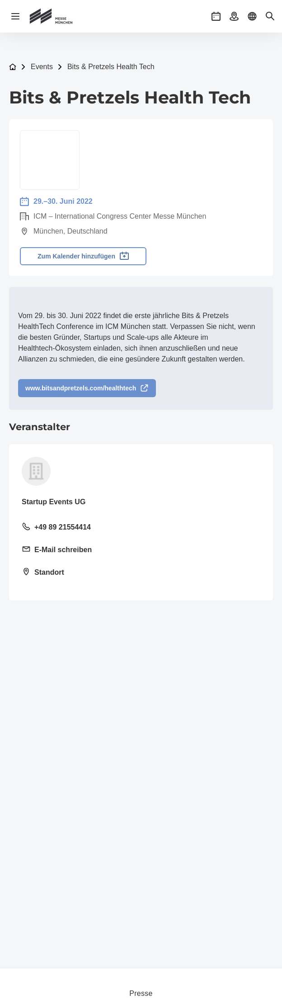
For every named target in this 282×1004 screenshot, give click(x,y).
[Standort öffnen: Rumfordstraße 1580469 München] (141, 572)
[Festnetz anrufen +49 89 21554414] (141, 527)
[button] (216, 16)
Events (42, 66)
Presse (141, 993)
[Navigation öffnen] (15, 16)
